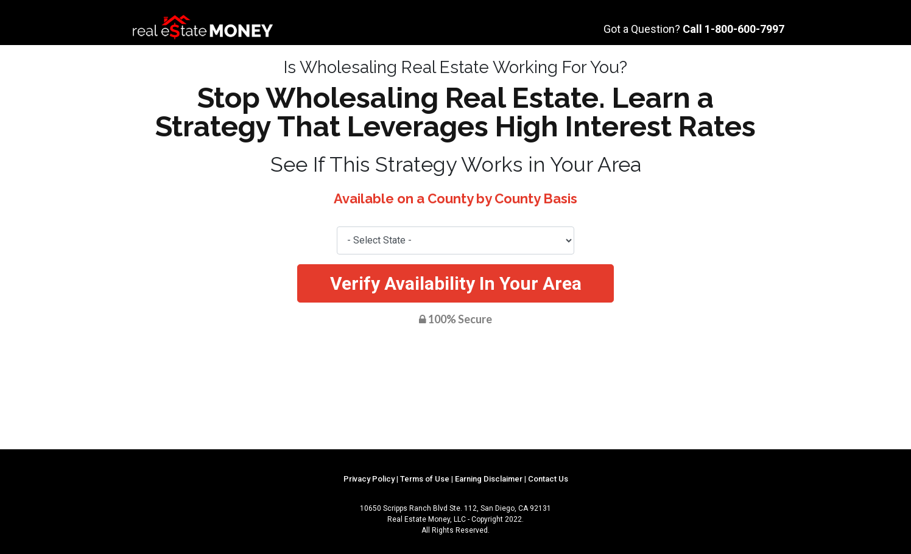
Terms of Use (424, 478)
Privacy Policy (369, 478)
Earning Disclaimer (488, 478)
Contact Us (548, 478)
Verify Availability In (456, 283)
